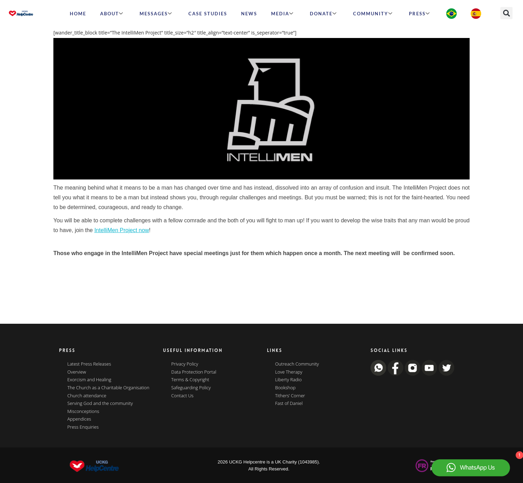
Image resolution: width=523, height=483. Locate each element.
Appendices (79, 419)
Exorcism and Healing (89, 380)
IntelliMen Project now (121, 230)
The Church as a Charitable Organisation (108, 388)
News (249, 13)
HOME (78, 13)
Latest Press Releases (89, 364)
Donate (323, 13)
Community (373, 13)
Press (419, 13)
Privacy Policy (184, 364)
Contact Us (182, 396)
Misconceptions (83, 411)
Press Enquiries (83, 427)
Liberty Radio (288, 380)
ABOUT (112, 13)
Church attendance (86, 396)
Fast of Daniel (289, 403)
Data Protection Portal (193, 372)
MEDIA (282, 13)
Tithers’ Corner (290, 396)
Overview (76, 372)
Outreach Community (297, 364)
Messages (156, 13)
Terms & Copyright (190, 380)
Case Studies (207, 13)
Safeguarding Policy (191, 388)
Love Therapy (288, 372)
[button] (506, 13)
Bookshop (285, 388)
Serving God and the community (100, 403)
